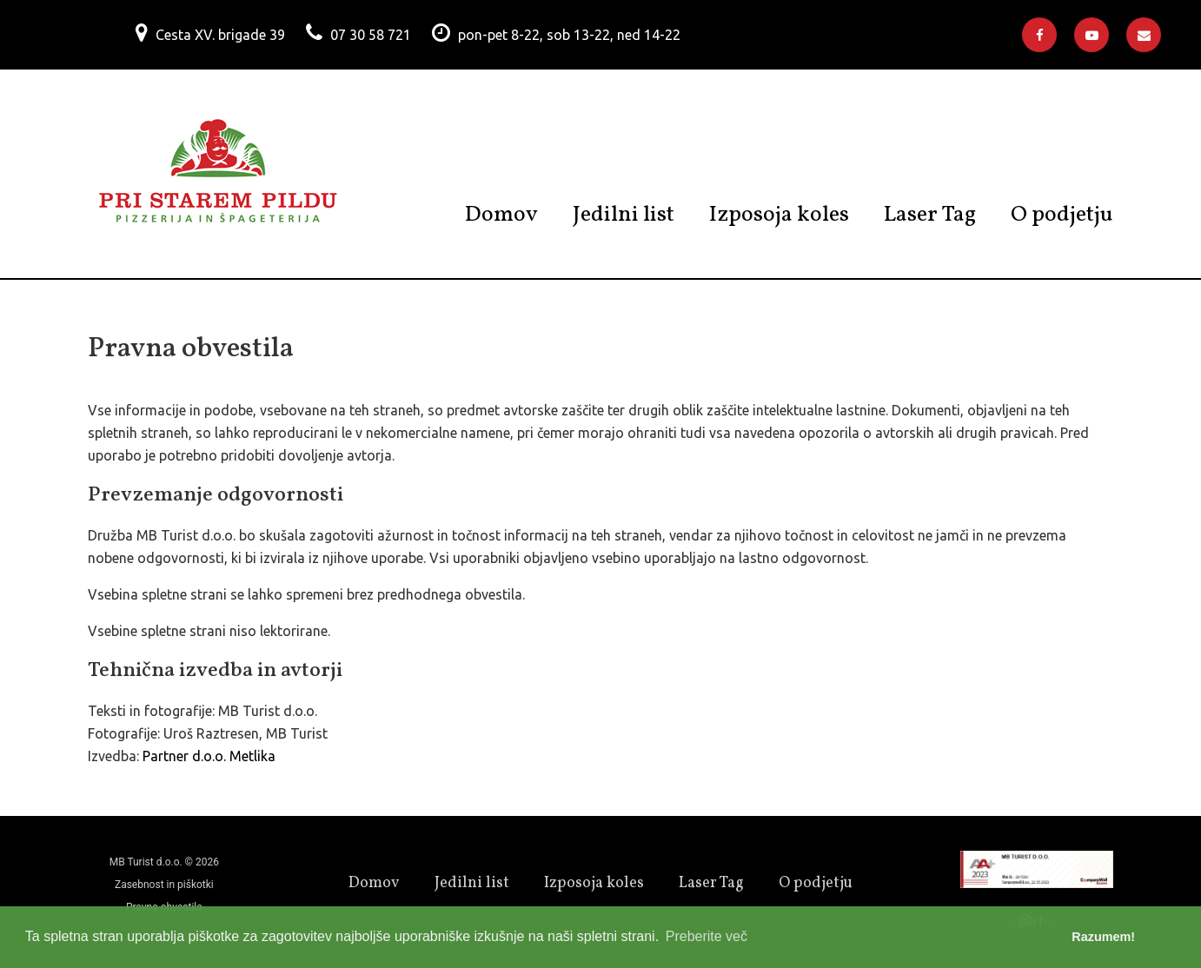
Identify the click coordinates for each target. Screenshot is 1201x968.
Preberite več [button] (706, 936)
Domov (501, 214)
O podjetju (1062, 214)
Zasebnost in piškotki (164, 884)
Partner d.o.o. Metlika (209, 756)
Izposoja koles (779, 214)
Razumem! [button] (1103, 937)
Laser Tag (930, 214)
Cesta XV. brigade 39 (220, 35)
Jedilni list (623, 214)
